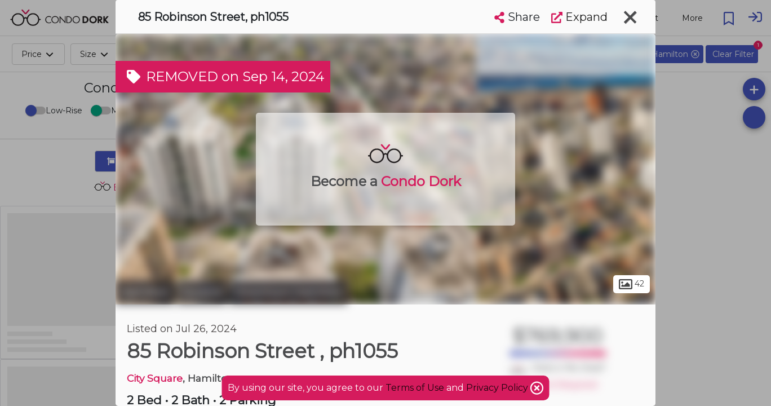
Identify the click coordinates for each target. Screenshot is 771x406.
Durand (202, 292)
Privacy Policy (498, 387)
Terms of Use (415, 387)
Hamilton (145, 292)
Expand (579, 17)
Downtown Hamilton (288, 292)
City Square (155, 378)
